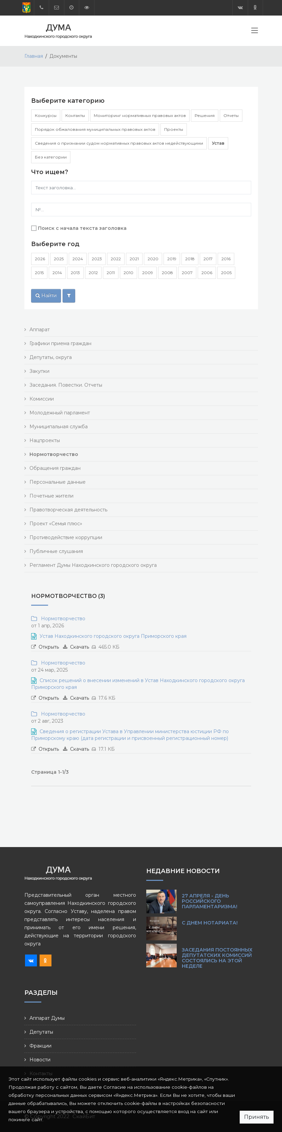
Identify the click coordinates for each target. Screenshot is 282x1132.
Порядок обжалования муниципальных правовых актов (95, 129)
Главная (33, 56)
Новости (39, 1060)
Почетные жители (51, 496)
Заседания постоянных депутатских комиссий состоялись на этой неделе (217, 958)
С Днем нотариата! (210, 923)
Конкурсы (46, 115)
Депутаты (41, 1032)
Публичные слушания (56, 551)
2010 (128, 272)
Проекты (173, 129)
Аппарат (39, 330)
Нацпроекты (44, 440)
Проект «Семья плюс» (55, 524)
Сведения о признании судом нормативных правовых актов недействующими (119, 143)
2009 (147, 272)
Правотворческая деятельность (68, 510)
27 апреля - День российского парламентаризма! (209, 901)
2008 (167, 272)
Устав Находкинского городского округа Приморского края (113, 636)
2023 (97, 258)
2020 (153, 258)
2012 (93, 272)
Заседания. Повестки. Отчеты (65, 385)
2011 (111, 272)
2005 (226, 272)
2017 (208, 258)
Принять (256, 1117)
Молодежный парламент (59, 413)
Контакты (75, 115)
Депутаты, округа (50, 357)
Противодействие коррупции (65, 537)
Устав (218, 143)
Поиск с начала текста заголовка (82, 228)
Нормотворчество (61, 619)
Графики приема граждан (60, 343)
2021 (134, 258)
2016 (226, 258)
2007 (187, 272)
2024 (77, 258)
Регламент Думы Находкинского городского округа (93, 565)
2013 (75, 272)
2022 (116, 258)
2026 (40, 258)
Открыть (49, 647)
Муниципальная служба (58, 427)
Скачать (79, 647)
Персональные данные (57, 482)
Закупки (39, 371)
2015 (39, 272)
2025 (59, 258)
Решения (205, 115)
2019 (171, 258)
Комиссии (41, 399)
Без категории (51, 157)
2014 (57, 272)
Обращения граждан (55, 468)
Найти (46, 295)
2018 (190, 258)
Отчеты (231, 115)
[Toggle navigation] (254, 32)
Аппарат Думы (47, 1018)
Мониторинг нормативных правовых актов (140, 115)
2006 (206, 272)
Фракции (40, 1046)
